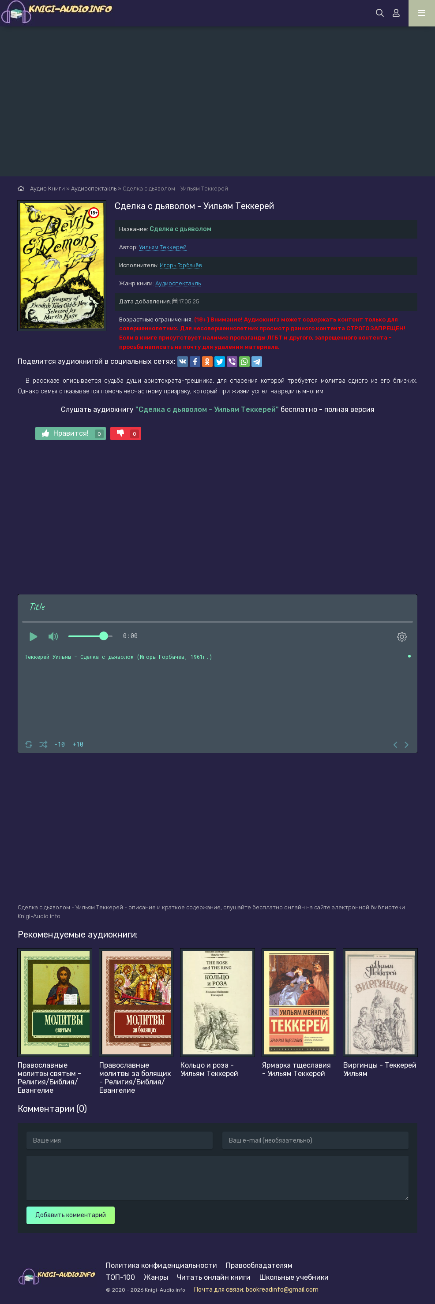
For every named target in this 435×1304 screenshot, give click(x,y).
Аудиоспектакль (178, 283)
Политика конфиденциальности (161, 1265)
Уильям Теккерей (163, 247)
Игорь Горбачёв (181, 265)
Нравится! (73, 433)
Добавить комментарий (70, 1215)
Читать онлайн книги (214, 1277)
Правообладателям (259, 1265)
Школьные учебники (294, 1277)
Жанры (156, 1277)
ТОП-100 (120, 1277)
